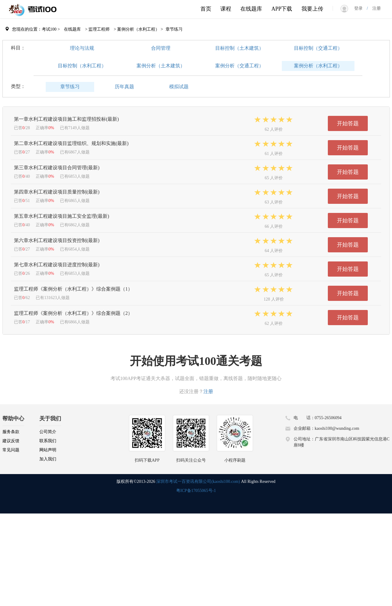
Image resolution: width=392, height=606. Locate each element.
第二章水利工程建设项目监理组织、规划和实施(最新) (71, 143)
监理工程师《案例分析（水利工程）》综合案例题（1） (73, 288)
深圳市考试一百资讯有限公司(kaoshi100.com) (198, 481)
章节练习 (70, 86)
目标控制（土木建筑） (239, 48)
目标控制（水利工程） (82, 65)
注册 (374, 8)
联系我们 (47, 441)
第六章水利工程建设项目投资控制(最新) (57, 240)
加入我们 (47, 459)
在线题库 (251, 9)
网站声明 (47, 450)
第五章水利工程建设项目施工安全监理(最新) (61, 216)
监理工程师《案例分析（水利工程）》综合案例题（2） (73, 313)
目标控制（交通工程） (318, 48)
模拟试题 (179, 86)
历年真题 (124, 86)
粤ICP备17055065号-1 (196, 490)
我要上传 (312, 9)
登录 (360, 8)
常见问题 (10, 450)
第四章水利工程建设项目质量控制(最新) (57, 191)
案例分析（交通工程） (239, 65)
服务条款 (10, 431)
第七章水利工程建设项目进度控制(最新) (57, 264)
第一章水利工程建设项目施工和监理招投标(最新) (66, 119)
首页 (205, 9)
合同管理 (160, 48)
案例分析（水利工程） (318, 65)
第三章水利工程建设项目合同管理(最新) (57, 167)
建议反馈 (10, 441)
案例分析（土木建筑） (161, 65)
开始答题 (348, 123)
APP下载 (281, 9)
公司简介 (47, 431)
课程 (225, 9)
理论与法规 (82, 48)
